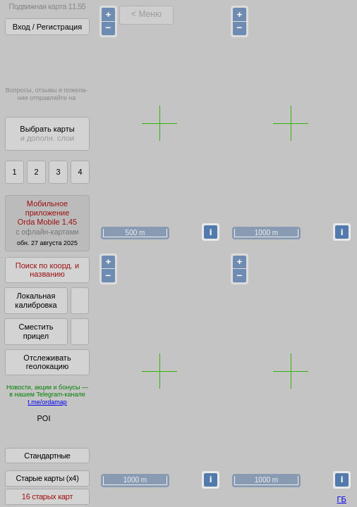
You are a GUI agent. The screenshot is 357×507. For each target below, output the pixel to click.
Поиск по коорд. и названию (47, 270)
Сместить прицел (35, 331)
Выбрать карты (47, 133)
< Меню (146, 14)
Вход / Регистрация (47, 27)
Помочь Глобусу (38, 443)
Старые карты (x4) (47, 488)
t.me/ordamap (47, 402)
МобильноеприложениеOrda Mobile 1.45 (47, 222)
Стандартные (47, 465)
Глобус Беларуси (39, 431)
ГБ (341, 499)
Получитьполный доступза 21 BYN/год (46, 59)
